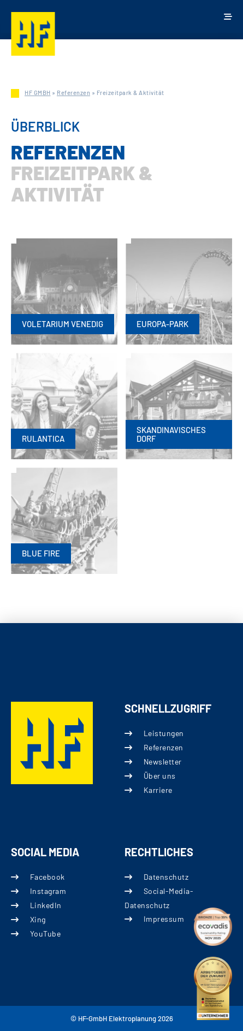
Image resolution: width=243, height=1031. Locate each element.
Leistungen (163, 733)
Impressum (163, 919)
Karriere (157, 790)
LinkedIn (46, 905)
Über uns (159, 775)
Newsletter (162, 761)
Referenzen (73, 92)
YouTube (45, 934)
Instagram (48, 891)
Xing (38, 920)
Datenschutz (165, 876)
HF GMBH (38, 92)
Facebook (47, 876)
